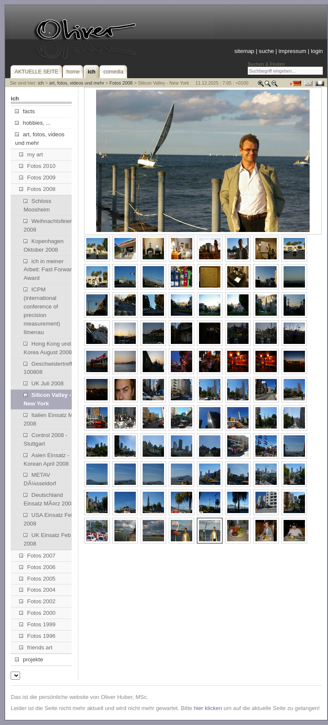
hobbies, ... (32, 123)
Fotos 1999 (37, 624)
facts (25, 111)
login (317, 51)
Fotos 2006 (37, 567)
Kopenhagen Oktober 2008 (43, 245)
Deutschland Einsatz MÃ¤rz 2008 (48, 499)
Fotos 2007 (37, 555)
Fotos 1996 (37, 636)
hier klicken (208, 708)
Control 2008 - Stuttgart (45, 439)
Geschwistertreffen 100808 (51, 368)
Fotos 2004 (37, 590)
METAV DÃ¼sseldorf (39, 479)
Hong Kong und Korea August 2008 (47, 347)
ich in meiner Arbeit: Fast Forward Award (49, 270)
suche (266, 51)
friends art (35, 647)
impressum (292, 51)
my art (31, 154)
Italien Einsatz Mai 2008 (50, 419)
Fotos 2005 (37, 578)
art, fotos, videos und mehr (76, 82)
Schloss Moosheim (37, 205)
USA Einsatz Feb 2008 (48, 519)
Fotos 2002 (37, 601)
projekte (29, 659)
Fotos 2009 (37, 177)
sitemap (244, 51)
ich (41, 82)
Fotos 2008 (120, 82)
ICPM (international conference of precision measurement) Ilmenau (41, 310)
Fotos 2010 (37, 166)
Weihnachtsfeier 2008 (47, 225)
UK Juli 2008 (43, 383)
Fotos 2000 (37, 613)
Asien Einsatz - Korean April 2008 (46, 459)
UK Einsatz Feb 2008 (46, 539)
